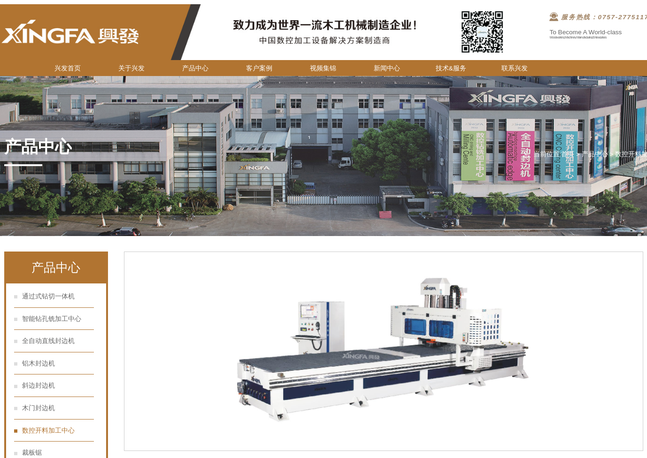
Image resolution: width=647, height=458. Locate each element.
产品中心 (195, 68)
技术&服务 (451, 68)
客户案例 (259, 68)
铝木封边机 (38, 363)
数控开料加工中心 (48, 430)
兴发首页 (67, 68)
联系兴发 (514, 68)
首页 (567, 154)
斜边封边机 (38, 385)
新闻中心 (387, 68)
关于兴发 (131, 68)
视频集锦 (323, 68)
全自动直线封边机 (48, 340)
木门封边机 (38, 408)
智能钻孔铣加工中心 (51, 318)
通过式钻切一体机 (48, 296)
